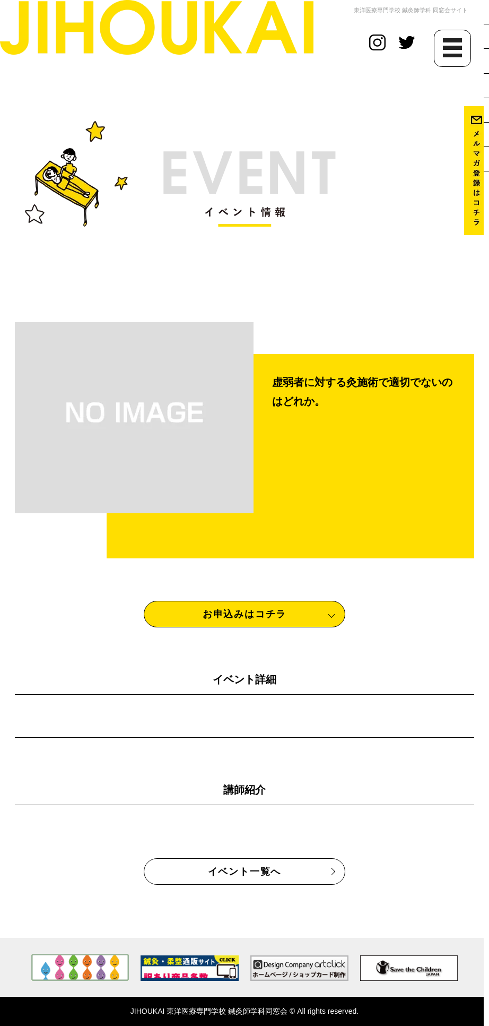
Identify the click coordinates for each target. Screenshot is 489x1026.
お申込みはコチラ (244, 614)
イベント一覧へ (245, 871)
